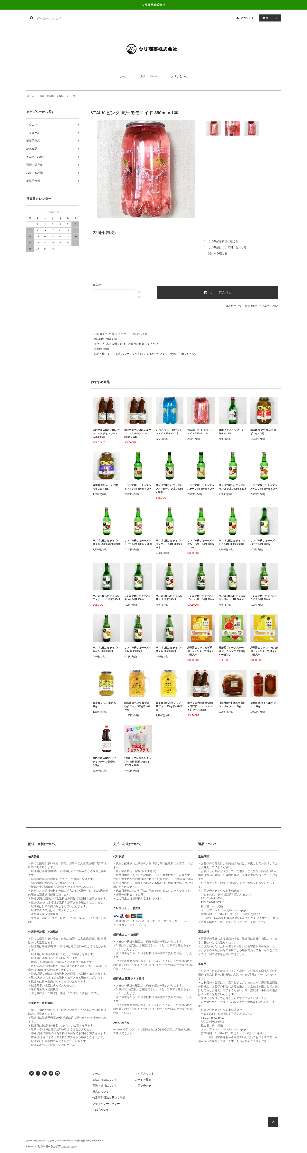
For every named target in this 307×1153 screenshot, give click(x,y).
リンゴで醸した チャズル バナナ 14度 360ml (263, 542)
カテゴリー (149, 76)
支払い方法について (104, 1079)
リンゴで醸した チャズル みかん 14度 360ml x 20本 (264, 487)
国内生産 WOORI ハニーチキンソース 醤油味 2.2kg (106, 762)
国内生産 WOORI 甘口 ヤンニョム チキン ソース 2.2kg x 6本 (106, 433)
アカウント (247, 17)
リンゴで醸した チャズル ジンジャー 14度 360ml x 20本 (169, 544)
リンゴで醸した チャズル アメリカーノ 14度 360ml (106, 597)
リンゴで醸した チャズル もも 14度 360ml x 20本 (232, 542)
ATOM (104, 1109)
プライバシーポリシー (106, 1103)
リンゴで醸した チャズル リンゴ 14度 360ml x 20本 (233, 487)
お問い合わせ (179, 76)
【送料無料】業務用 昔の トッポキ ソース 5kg (232, 705)
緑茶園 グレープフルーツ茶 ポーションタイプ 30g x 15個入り (232, 651)
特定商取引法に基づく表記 (261, 305)
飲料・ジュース (67, 96)
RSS (95, 1109)
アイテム (269, 17)
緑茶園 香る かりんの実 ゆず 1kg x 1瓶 (105, 487)
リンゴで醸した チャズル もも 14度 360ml (137, 649)
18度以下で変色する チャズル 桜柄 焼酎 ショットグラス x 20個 (137, 762)
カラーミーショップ (35, 1141)
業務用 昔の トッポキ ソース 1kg (263, 705)
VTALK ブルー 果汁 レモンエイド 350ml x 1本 (169, 432)
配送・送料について (104, 1085)
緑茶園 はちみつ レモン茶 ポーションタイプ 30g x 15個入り (264, 651)
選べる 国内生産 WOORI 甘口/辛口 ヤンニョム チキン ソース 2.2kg (200, 706)
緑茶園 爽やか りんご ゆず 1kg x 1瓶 (263, 432)
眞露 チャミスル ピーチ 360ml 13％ (231, 432)
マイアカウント (144, 1073)
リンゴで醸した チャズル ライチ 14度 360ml (263, 597)
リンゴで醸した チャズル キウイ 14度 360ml (137, 597)
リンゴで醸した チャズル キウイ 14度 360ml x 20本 (138, 487)
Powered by (51, 1147)
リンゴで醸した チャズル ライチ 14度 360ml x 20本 (138, 542)
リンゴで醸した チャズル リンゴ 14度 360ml (169, 597)
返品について (234, 305)
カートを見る (143, 1079)
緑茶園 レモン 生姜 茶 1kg (104, 705)
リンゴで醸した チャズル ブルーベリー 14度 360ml (200, 597)
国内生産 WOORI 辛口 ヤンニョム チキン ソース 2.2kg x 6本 (137, 433)
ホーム (123, 76)
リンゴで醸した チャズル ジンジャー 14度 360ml (232, 597)
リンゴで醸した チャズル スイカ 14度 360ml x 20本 (106, 542)
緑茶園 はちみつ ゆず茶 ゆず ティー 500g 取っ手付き (137, 706)
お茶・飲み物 (47, 96)
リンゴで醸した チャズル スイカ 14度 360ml (169, 649)
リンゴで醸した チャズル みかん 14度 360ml (106, 649)
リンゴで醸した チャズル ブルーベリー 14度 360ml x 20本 (200, 544)
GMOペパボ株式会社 (76, 1141)
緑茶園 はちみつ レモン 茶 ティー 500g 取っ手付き (169, 706)
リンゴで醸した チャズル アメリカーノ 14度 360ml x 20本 (169, 489)
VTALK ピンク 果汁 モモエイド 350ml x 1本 (200, 432)
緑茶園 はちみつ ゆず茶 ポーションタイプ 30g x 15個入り (200, 651)
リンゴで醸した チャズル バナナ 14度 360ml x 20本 (201, 487)
